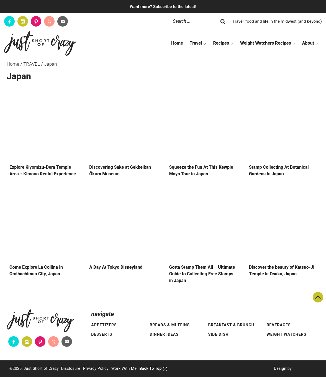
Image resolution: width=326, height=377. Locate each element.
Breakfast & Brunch (231, 325)
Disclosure (70, 368)
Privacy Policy (96, 368)
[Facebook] (9, 21)
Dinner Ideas (164, 334)
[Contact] (62, 21)
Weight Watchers (286, 334)
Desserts (101, 334)
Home (177, 43)
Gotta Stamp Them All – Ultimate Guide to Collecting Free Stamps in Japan (202, 274)
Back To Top (318, 297)
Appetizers (104, 325)
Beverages (278, 325)
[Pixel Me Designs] (304, 368)
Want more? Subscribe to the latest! (163, 6)
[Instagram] (22, 21)
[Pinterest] (36, 21)
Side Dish (218, 334)
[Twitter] (49, 21)
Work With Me (124, 368)
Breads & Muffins (170, 325)
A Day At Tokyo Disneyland (115, 267)
